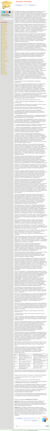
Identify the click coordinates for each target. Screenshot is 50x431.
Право (3, 51)
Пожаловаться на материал (33, 430)
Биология (4, 27)
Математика (4, 40)
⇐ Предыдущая (18, 5)
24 (39, 418)
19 (27, 418)
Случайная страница (5, 15)
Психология (4, 53)
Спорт (3, 58)
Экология (4, 71)
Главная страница (5, 14)
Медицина (4, 42)
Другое (3, 32)
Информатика (5, 33)
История (4, 35)
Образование (5, 46)
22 (34, 418)
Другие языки (5, 31)
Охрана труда (5, 47)
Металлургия (5, 43)
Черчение (4, 69)
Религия (3, 54)
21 (32, 418)
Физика (3, 64)
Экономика (4, 72)
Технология (4, 61)
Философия (4, 65)
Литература (4, 38)
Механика (4, 44)
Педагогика (4, 49)
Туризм (3, 62)
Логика (3, 39)
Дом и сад (4, 29)
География (4, 28)
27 (29, 420)
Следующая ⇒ (32, 5)
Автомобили (4, 24)
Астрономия (4, 25)
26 (27, 420)
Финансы (4, 67)
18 (24, 418)
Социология (4, 57)
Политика (4, 50)
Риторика (4, 55)
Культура (4, 36)
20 (29, 418)
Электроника (4, 73)
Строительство (5, 60)
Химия (3, 68)
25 (24, 420)
